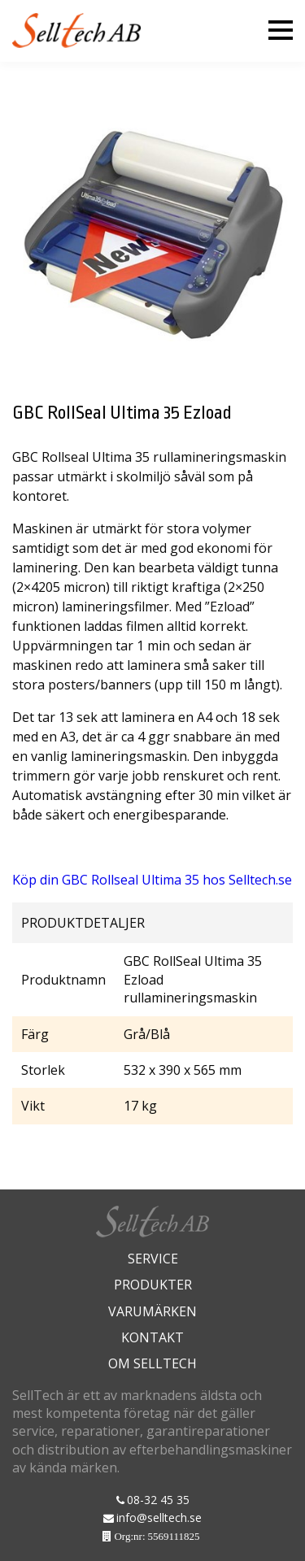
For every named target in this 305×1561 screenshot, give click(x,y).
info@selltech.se (159, 1517)
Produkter (153, 1285)
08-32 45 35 (158, 1499)
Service (153, 1258)
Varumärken (152, 1311)
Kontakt (152, 1337)
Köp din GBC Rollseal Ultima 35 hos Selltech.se (152, 880)
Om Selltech (152, 1363)
